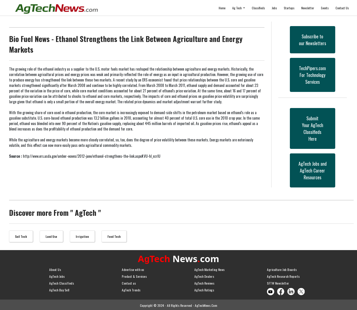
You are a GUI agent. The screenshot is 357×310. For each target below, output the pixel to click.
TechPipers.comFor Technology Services (312, 75)
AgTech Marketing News (209, 268)
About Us (55, 268)
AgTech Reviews (204, 282)
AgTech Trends (131, 288)
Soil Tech (21, 236)
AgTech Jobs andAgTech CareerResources (312, 170)
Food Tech (114, 236)
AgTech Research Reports (283, 275)
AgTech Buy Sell (59, 288)
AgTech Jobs (57, 275)
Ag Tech (237, 7)
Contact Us (342, 7)
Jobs (274, 7)
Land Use (51, 236)
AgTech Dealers (204, 275)
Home (222, 7)
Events (325, 7)
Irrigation (82, 236)
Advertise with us (133, 268)
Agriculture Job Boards (282, 268)
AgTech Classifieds (61, 282)
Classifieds (258, 7)
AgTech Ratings (204, 288)
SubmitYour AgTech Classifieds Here (312, 128)
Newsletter (307, 7)
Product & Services (134, 275)
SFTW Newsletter (278, 282)
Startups (289, 7)
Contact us (129, 282)
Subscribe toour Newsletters (312, 40)
